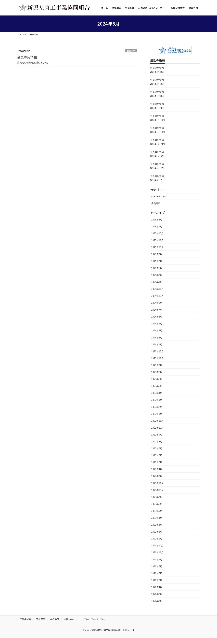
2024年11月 (157, 288)
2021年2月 (156, 531)
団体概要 (40, 619)
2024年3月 (156, 330)
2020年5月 (156, 580)
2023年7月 (156, 372)
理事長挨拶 (25, 619)
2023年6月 (156, 379)
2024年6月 (156, 316)
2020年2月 (156, 601)
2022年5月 (156, 462)
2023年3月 (156, 399)
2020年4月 (156, 587)
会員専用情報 (27, 57)
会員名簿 (54, 619)
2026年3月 (156, 219)
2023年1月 (156, 413)
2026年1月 (156, 226)
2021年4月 (156, 517)
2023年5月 (156, 386)
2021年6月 (156, 504)
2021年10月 (157, 490)
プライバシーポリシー (94, 619)
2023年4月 (156, 392)
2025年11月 (157, 240)
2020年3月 (156, 594)
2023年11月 (157, 358)
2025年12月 (157, 233)
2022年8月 (156, 441)
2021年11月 (157, 483)
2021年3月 (156, 524)
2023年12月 (157, 351)
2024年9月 (156, 302)
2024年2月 (156, 337)
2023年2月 (156, 406)
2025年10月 (157, 247)
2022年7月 (156, 448)
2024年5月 (156, 323)
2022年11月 (157, 420)
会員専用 (131, 50)
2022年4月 (156, 469)
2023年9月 (156, 365)
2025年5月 (156, 268)
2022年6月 (156, 455)
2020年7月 (156, 566)
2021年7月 (156, 497)
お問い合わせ (71, 619)
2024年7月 (156, 309)
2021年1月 (156, 538)
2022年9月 (156, 434)
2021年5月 (156, 510)
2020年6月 (156, 573)
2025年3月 (156, 275)
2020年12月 (157, 545)
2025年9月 (156, 254)
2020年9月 (156, 559)
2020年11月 (157, 552)
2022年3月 (156, 476)
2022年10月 (157, 427)
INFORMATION (159, 196)
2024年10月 (157, 295)
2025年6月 (156, 261)
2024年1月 (156, 344)
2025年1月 (156, 282)
